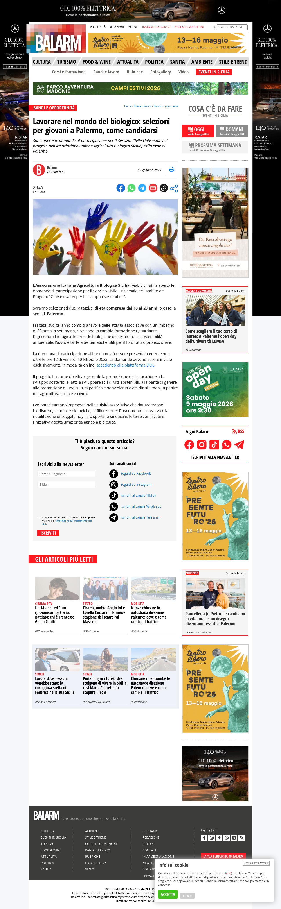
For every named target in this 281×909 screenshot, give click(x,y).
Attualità (49, 856)
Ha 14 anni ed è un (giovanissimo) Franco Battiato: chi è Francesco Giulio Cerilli (54, 614)
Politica (47, 863)
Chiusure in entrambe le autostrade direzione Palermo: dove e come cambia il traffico (150, 685)
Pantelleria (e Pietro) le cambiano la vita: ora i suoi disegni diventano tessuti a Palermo (215, 618)
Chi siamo (150, 831)
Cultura (47, 831)
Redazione (92, 631)
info (228, 873)
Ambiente (93, 831)
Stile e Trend (95, 837)
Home (128, 106)
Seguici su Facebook (130, 473)
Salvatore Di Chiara (98, 702)
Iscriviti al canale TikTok (132, 495)
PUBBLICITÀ (98, 27)
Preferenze (187, 895)
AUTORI (133, 27)
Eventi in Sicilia (53, 837)
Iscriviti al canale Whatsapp (135, 506)
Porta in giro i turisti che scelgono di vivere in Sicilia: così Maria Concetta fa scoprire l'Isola (105, 685)
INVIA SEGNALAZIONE (156, 27)
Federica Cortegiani (200, 632)
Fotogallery (161, 72)
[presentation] (71, 500)
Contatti (149, 850)
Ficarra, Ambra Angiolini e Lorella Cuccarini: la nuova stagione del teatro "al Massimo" (104, 614)
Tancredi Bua (46, 631)
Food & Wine (51, 850)
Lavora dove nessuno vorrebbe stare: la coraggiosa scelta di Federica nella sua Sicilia (55, 685)
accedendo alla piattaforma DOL (125, 365)
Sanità (46, 869)
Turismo (48, 844)
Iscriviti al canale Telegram (134, 517)
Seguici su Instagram (130, 484)
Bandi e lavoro (106, 72)
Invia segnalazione (158, 856)
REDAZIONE (117, 27)
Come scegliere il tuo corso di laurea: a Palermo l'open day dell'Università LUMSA (211, 336)
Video (183, 72)
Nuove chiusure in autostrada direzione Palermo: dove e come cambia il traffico (149, 614)
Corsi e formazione (69, 72)
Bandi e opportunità (166, 106)
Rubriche (135, 72)
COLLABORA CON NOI (189, 27)
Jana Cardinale (47, 702)
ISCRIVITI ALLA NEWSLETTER (215, 457)
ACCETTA (168, 894)
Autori (148, 844)
